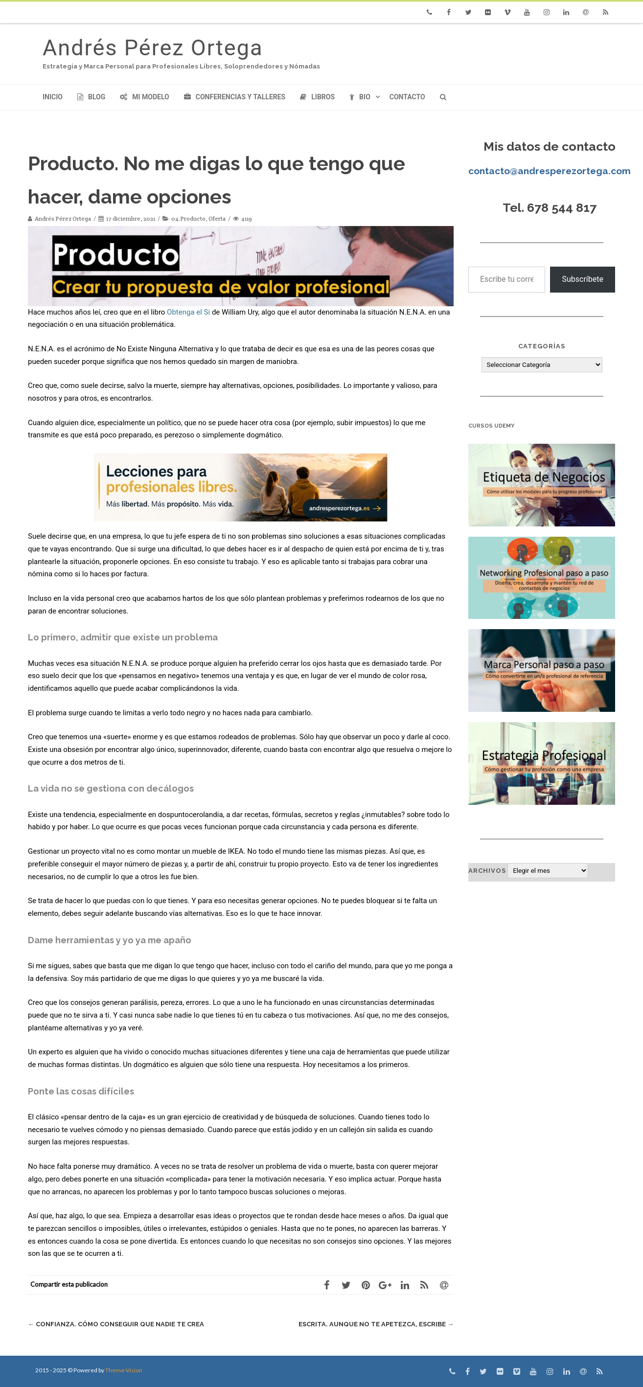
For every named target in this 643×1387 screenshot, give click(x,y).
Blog (91, 97)
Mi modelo (144, 97)
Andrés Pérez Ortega (153, 48)
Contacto (407, 97)
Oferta (217, 218)
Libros (317, 97)
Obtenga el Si (188, 312)
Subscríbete (582, 279)
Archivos (487, 870)
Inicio (53, 97)
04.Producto (188, 218)
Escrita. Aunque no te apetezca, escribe (376, 1324)
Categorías (541, 346)
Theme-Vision (123, 1370)
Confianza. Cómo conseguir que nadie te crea (116, 1324)
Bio (359, 97)
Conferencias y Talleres (234, 97)
